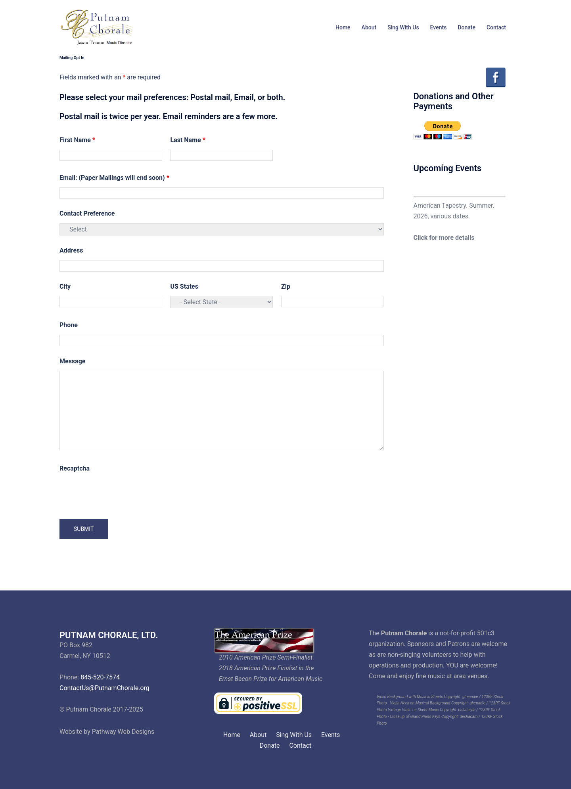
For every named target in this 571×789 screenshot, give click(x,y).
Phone (68, 325)
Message (72, 361)
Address (71, 250)
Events (438, 27)
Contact (496, 27)
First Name (77, 140)
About (369, 27)
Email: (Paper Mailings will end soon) (114, 177)
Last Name (187, 140)
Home (343, 27)
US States (184, 286)
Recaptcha (74, 468)
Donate (466, 27)
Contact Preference (87, 213)
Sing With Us (403, 27)
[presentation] (119, 493)
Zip (285, 286)
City (65, 286)
